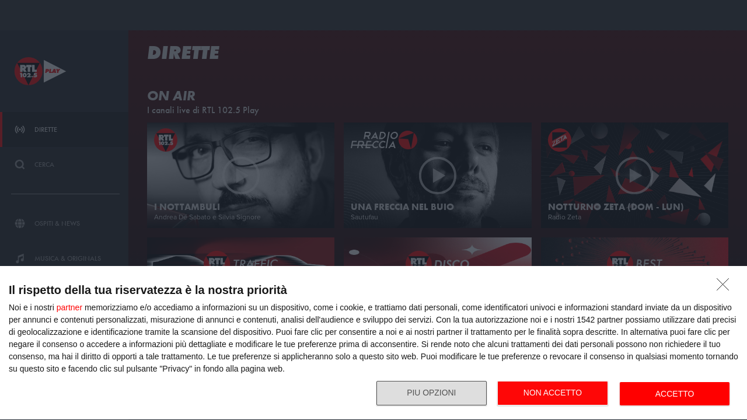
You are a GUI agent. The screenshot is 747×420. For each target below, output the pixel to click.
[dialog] (373, 343)
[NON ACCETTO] (726, 287)
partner (69, 307)
